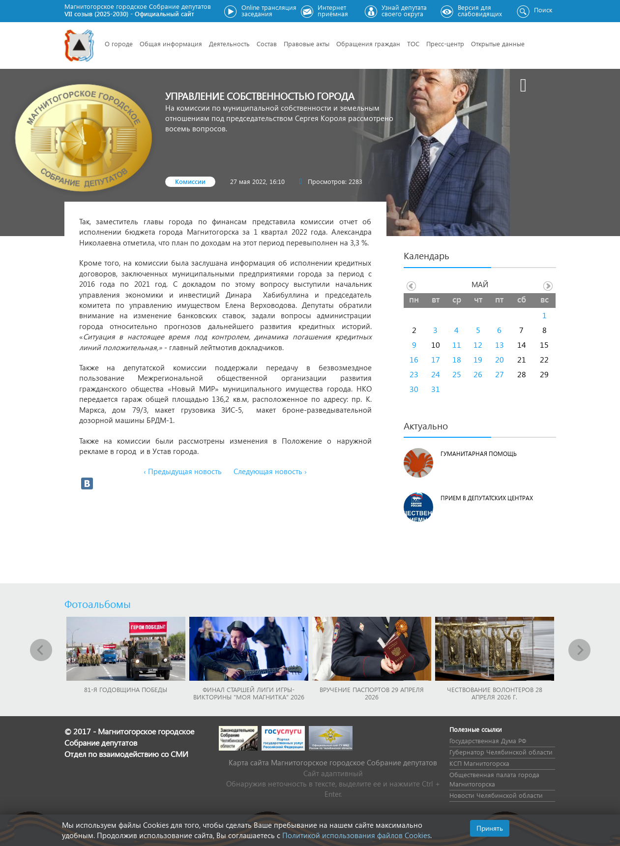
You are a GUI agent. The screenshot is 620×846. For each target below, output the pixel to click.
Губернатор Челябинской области (501, 752)
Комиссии (190, 181)
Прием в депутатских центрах (487, 498)
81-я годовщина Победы (125, 689)
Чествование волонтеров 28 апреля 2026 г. (494, 693)
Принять (489, 828)
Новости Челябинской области (496, 795)
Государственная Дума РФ (487, 740)
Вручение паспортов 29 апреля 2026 (372, 693)
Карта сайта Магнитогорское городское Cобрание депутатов (333, 762)
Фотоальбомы (97, 603)
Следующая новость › (270, 471)
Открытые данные (498, 43)
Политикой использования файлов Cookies (356, 835)
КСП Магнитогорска (479, 763)
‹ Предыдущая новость (183, 471)
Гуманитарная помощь (479, 453)
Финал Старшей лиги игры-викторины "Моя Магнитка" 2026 (248, 693)
